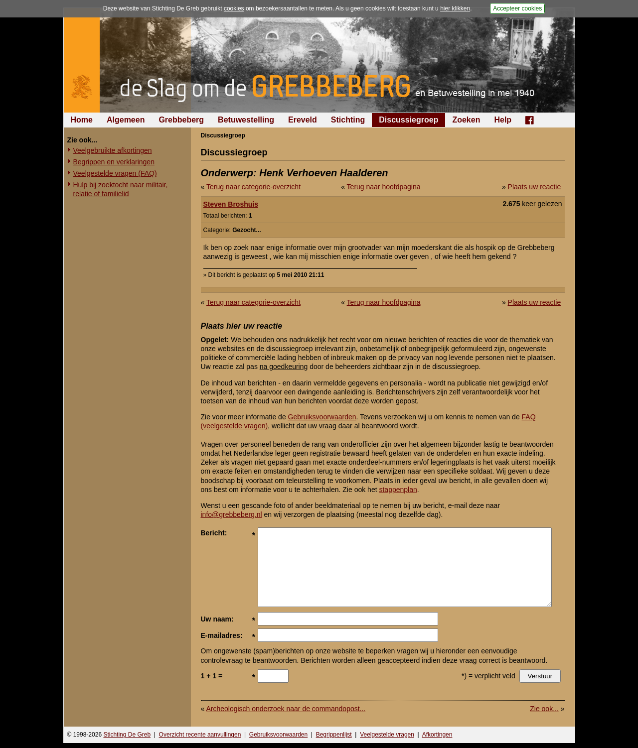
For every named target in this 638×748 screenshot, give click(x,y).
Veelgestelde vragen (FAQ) (115, 173)
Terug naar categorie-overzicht (253, 187)
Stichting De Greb (127, 734)
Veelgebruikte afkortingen (112, 150)
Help (502, 120)
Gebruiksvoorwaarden (322, 417)
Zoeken (466, 120)
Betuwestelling (246, 120)
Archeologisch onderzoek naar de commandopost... (285, 709)
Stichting (348, 120)
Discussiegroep (408, 120)
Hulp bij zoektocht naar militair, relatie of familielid (120, 189)
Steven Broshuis (230, 204)
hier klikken (455, 8)
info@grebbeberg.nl (231, 514)
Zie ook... (544, 709)
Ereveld (302, 120)
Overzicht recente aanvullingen (200, 734)
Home (82, 120)
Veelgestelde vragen (387, 734)
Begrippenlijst (334, 734)
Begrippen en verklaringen (114, 162)
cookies (234, 8)
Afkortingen (437, 734)
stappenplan (398, 490)
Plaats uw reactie (534, 187)
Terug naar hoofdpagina (384, 187)
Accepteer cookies (517, 8)
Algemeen (126, 120)
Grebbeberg (181, 120)
